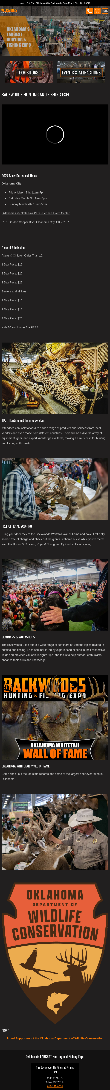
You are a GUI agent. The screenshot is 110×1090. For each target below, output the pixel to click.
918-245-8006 (55, 1086)
